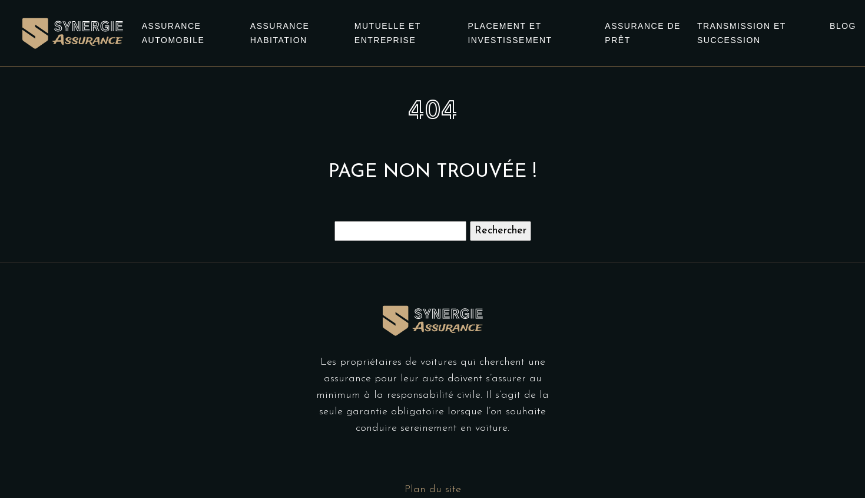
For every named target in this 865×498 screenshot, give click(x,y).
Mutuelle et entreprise (387, 33)
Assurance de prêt (642, 33)
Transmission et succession (741, 33)
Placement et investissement (510, 33)
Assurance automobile (173, 33)
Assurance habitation (280, 33)
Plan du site (433, 489)
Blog (843, 26)
